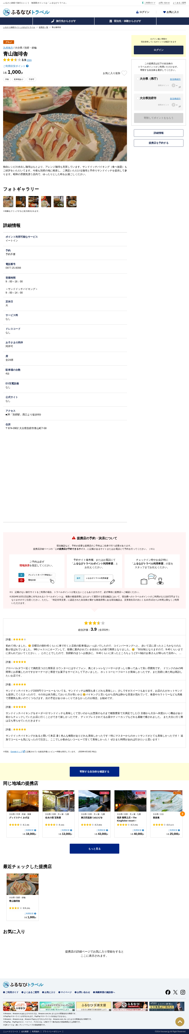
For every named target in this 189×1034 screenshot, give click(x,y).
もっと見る (94, 848)
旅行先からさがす (66, 21)
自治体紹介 (175, 79)
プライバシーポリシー (52, 1031)
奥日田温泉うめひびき (92, 817)
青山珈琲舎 (14, 901)
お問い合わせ (164, 3)
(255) (29, 60)
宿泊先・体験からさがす (127, 21)
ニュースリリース (10, 1031)
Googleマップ (16, 752)
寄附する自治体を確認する (94, 771)
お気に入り (173, 12)
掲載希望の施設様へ (105, 992)
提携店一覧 (43, 27)
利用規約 (35, 1031)
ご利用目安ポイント (14, 66)
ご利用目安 (29, 830)
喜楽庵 (156, 817)
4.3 (98, 825)
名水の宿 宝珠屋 (53, 817)
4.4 (170, 825)
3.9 (26, 908)
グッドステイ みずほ (19, 817)
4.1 (26, 825)
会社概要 (25, 1031)
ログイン (144, 12)
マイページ (66, 992)
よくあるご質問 (179, 3)
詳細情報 (159, 133)
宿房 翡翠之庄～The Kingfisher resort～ (127, 819)
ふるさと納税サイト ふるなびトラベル (19, 27)
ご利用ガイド (150, 3)
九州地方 (8, 47)
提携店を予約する (159, 143)
